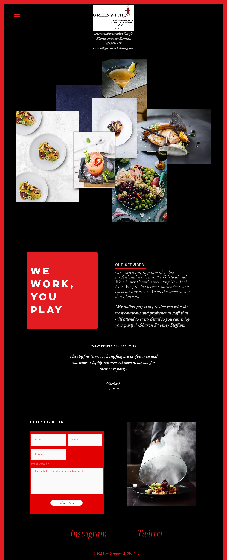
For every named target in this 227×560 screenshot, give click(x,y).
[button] (17, 16)
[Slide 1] (109, 389)
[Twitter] (152, 533)
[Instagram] (88, 533)
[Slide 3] (118, 388)
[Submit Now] (66, 503)
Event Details (39, 463)
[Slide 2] (114, 388)
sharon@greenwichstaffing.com (113, 48)
